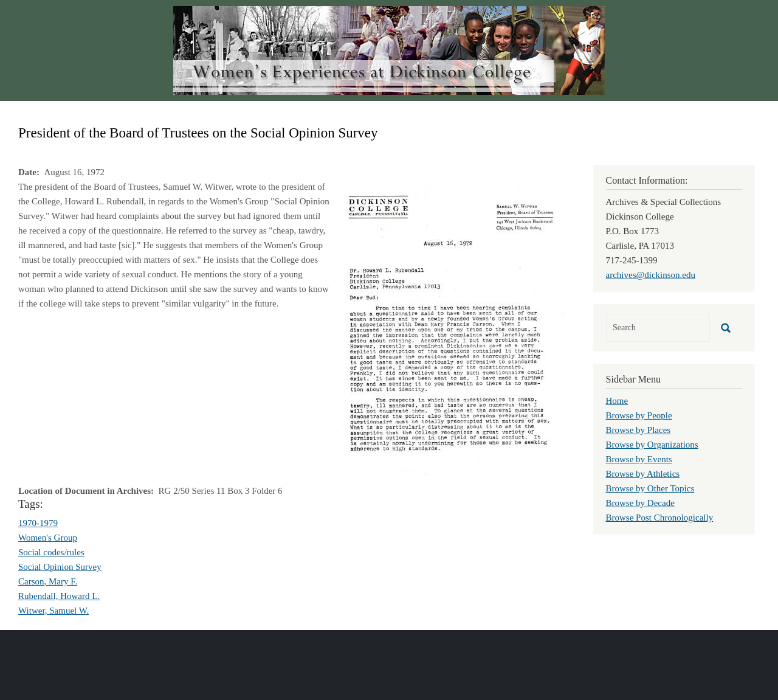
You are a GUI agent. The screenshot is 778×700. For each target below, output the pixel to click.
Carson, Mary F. (47, 581)
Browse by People (639, 415)
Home (617, 401)
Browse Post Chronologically (660, 517)
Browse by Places (638, 430)
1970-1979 (38, 523)
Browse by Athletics (643, 474)
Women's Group (47, 537)
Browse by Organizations (652, 444)
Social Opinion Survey (60, 567)
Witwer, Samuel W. (53, 610)
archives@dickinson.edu (651, 275)
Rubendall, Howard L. (59, 596)
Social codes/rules (51, 552)
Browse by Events (639, 459)
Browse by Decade (640, 503)
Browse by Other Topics (650, 488)
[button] (450, 330)
